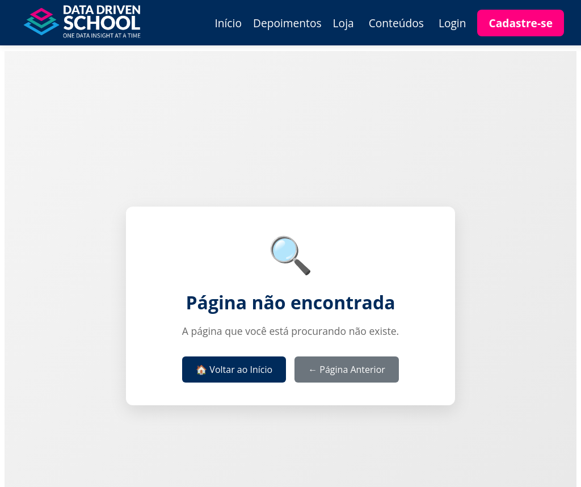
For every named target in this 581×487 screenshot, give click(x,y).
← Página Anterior (346, 369)
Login (452, 23)
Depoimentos (287, 23)
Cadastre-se (521, 23)
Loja (343, 23)
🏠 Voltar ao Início (234, 369)
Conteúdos (396, 23)
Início (228, 23)
